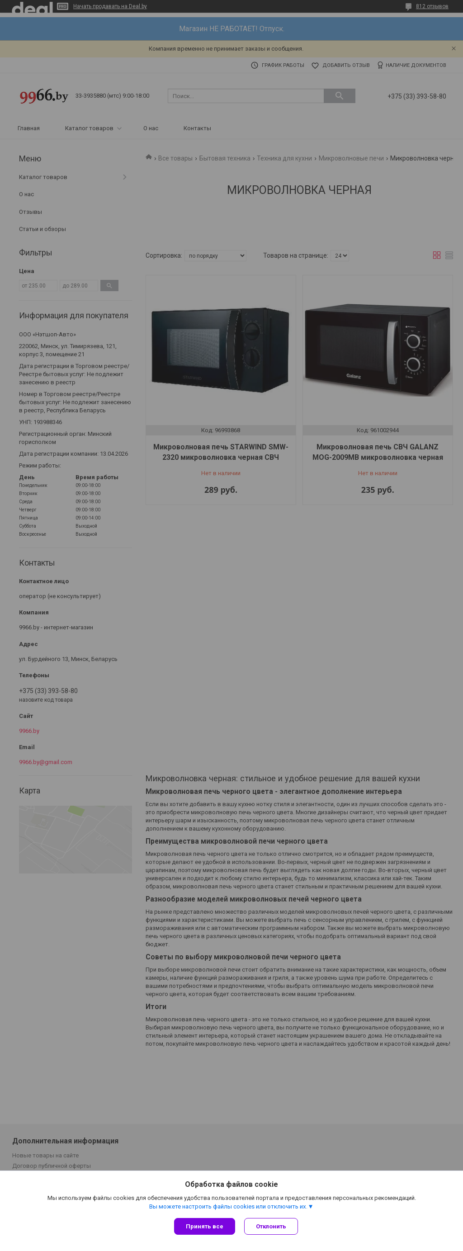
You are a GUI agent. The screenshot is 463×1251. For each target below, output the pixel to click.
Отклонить (271, 1226)
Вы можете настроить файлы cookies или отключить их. (228, 1206)
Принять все (204, 1226)
